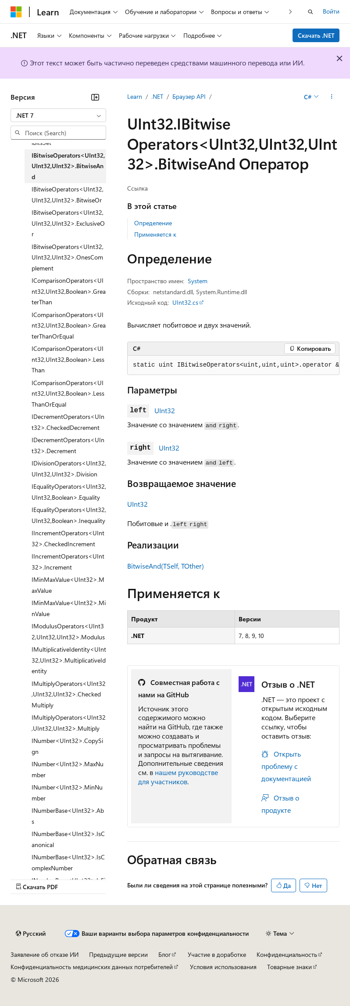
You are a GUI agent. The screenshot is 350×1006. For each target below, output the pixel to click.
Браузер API (189, 96)
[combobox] (58, 115)
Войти (331, 11)
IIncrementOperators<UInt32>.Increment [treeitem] (68, 561)
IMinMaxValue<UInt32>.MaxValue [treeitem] (68, 585)
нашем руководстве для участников (178, 777)
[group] (233, 365)
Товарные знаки (289, 967)
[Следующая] (290, 11)
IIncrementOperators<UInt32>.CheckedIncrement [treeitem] (68, 538)
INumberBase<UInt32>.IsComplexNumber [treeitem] (68, 862)
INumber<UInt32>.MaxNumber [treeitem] (68, 769)
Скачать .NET (316, 35)
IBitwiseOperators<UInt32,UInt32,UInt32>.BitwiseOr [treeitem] (68, 194)
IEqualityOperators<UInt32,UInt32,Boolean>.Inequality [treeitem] (69, 515)
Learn (134, 96)
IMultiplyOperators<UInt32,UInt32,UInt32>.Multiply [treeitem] (69, 722)
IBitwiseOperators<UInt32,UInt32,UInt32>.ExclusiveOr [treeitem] (68, 223)
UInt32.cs (185, 302)
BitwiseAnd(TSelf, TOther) (165, 565)
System (197, 281)
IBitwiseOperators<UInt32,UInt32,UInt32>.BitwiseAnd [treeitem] (68, 166)
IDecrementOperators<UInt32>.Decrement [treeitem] (68, 445)
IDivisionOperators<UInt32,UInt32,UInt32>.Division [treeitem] (69, 468)
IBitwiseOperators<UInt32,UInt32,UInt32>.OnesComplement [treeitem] (68, 257)
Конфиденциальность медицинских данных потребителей (92, 967)
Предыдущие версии (118, 954)
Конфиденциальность (287, 954)
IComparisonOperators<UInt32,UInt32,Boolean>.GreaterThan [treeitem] (69, 291)
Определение (153, 223)
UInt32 (164, 410)
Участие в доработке (217, 954)
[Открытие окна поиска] (310, 12)
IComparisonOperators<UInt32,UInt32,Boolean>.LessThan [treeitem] (68, 359)
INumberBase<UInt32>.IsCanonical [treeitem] (68, 839)
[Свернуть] (95, 97)
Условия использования (223, 967)
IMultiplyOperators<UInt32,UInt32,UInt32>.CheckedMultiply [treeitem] (69, 694)
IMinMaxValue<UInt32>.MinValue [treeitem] (69, 608)
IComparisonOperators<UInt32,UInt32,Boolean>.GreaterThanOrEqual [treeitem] (69, 325)
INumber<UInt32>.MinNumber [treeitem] (67, 792)
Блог (164, 954)
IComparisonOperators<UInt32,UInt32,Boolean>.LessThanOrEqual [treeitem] (68, 393)
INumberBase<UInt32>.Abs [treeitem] (68, 816)
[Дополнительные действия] (331, 97)
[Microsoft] (16, 12)
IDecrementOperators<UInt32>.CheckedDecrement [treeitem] (68, 422)
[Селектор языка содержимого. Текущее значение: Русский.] (31, 934)
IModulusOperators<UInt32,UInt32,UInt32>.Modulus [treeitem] (68, 631)
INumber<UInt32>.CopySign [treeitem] (67, 746)
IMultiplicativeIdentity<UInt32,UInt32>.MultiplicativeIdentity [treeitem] (69, 660)
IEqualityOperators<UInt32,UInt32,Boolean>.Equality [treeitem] (69, 491)
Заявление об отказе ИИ (45, 954)
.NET (157, 96)
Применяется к (155, 234)
